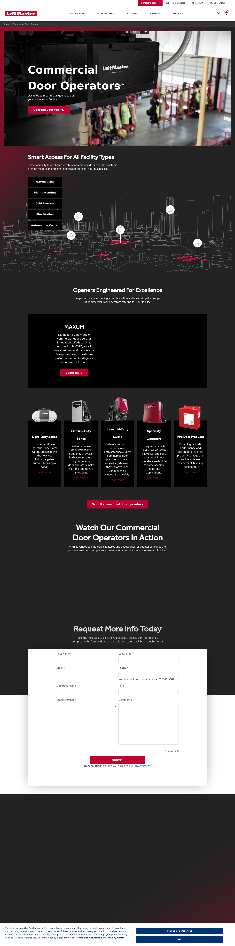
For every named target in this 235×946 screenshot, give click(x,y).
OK (179, 939)
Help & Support (175, 2)
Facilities (132, 13)
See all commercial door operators (117, 504)
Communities (106, 13)
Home (7, 24)
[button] (219, 3)
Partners (155, 13)
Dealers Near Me (150, 3)
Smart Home (78, 13)
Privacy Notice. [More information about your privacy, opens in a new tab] (116, 938)
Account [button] (198, 2)
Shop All (177, 13)
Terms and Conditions (89, 938)
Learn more (74, 372)
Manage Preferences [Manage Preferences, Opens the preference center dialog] (179, 931)
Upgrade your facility (49, 109)
